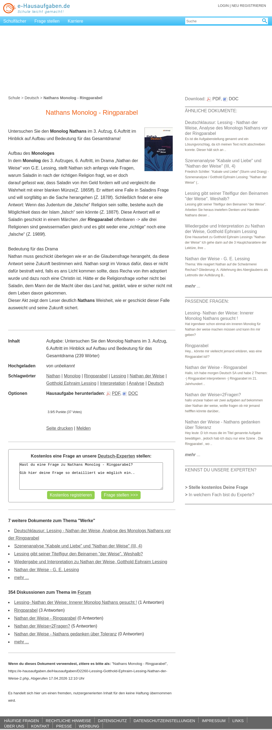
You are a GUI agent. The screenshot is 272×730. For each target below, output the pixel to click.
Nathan (53, 376)
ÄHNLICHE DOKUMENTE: (211, 110)
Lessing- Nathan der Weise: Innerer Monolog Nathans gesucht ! (75, 602)
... (192, 286)
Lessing (118, 376)
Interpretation (112, 383)
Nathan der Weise (147, 376)
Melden (83, 428)
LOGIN (223, 6)
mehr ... (21, 577)
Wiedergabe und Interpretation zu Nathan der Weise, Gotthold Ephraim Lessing (90, 561)
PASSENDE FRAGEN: (207, 301)
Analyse (136, 383)
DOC (130, 393)
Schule (14, 98)
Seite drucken (59, 428)
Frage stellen (47, 21)
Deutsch (31, 98)
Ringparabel (95, 376)
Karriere (75, 21)
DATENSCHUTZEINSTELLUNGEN (164, 721)
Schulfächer (14, 21)
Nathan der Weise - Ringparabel (45, 618)
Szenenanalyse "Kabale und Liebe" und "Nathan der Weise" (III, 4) (78, 546)
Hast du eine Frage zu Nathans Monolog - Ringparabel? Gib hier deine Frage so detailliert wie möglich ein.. (91, 476)
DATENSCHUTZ (112, 721)
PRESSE (64, 726)
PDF (113, 393)
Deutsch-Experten (116, 456)
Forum (84, 592)
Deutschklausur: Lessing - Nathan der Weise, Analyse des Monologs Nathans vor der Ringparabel (226, 128)
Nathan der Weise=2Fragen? (42, 626)
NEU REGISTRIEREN (248, 6)
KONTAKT (40, 726)
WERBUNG (89, 726)
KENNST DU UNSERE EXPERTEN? (220, 470)
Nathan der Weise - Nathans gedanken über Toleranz (65, 634)
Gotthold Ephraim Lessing (71, 383)
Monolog (72, 376)
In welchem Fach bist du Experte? (221, 494)
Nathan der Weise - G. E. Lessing (46, 569)
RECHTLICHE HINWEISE (68, 721)
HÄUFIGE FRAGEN (21, 721)
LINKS (238, 721)
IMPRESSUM (213, 721)
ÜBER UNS (14, 726)
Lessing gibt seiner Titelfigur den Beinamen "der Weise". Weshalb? (78, 554)
